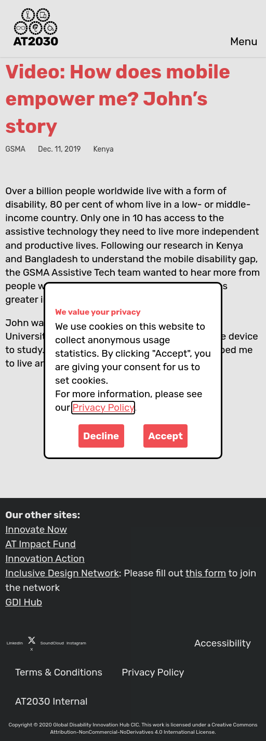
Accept (165, 436)
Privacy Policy (103, 407)
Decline (101, 436)
